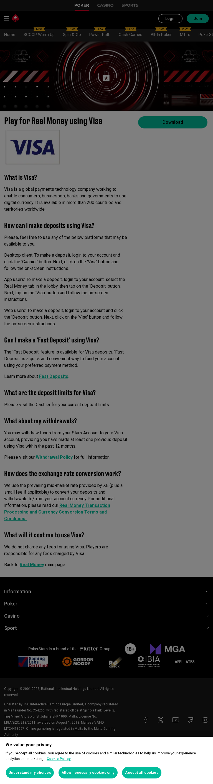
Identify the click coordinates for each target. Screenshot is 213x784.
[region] (106, 760)
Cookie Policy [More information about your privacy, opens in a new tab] (59, 759)
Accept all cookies (141, 772)
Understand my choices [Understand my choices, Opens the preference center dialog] (30, 772)
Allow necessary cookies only (88, 772)
